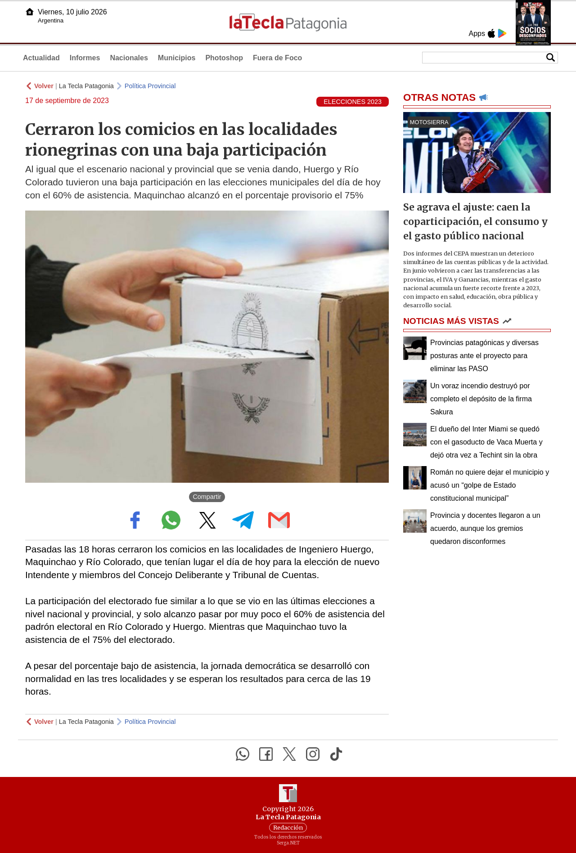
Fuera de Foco (277, 58)
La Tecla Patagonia (86, 86)
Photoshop (224, 58)
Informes (85, 58)
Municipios (177, 58)
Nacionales (129, 58)
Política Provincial (150, 86)
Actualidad (41, 58)
